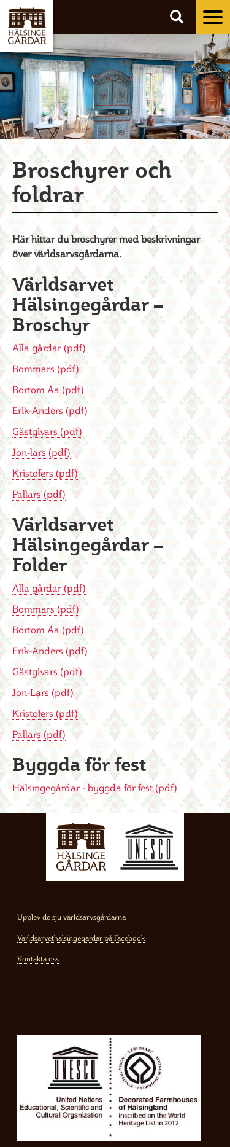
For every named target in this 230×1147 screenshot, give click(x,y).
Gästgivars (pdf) (47, 431)
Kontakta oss (38, 958)
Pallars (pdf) (39, 494)
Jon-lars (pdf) (41, 452)
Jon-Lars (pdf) (43, 692)
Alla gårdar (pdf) (49, 348)
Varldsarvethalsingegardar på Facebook (81, 937)
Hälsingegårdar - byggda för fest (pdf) (94, 787)
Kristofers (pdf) (45, 473)
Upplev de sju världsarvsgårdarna (71, 917)
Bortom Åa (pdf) (48, 389)
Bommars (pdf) (45, 368)
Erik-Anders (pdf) (50, 410)
